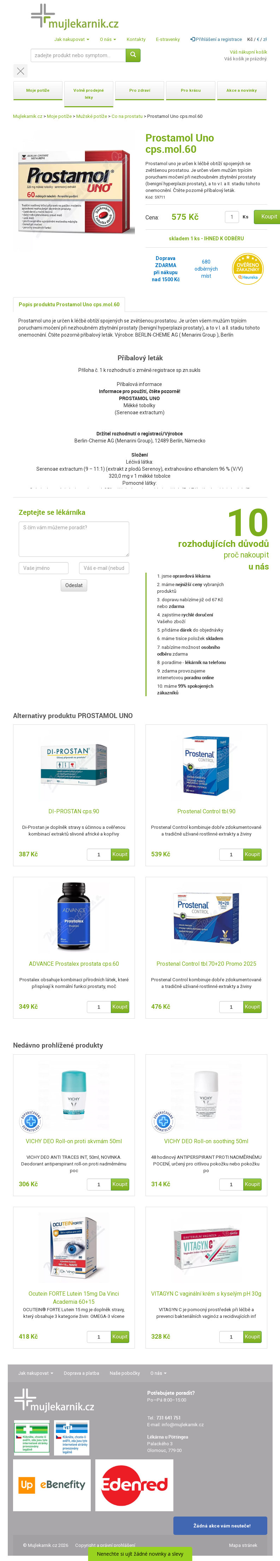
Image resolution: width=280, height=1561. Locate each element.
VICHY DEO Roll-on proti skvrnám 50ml (74, 1141)
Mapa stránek (243, 1545)
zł (265, 39)
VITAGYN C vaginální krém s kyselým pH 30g (206, 1293)
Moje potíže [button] (37, 90)
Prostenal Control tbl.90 (206, 811)
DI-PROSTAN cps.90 (73, 811)
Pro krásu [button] (191, 90)
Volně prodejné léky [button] (88, 94)
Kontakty (136, 39)
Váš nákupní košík (248, 52)
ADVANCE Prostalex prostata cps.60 (74, 963)
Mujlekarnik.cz (27, 116)
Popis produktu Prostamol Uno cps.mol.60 (69, 304)
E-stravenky (168, 39)
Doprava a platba (81, 1373)
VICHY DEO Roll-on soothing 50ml (206, 1141)
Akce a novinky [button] (242, 90)
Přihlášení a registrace (216, 39)
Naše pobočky (125, 1373)
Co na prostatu (127, 116)
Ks (246, 216)
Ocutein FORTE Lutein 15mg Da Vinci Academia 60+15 (74, 1297)
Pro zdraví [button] (139, 90)
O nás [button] (108, 39)
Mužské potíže (91, 116)
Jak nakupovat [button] (71, 39)
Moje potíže (59, 116)
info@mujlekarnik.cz (183, 1424)
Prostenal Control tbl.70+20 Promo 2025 (206, 963)
